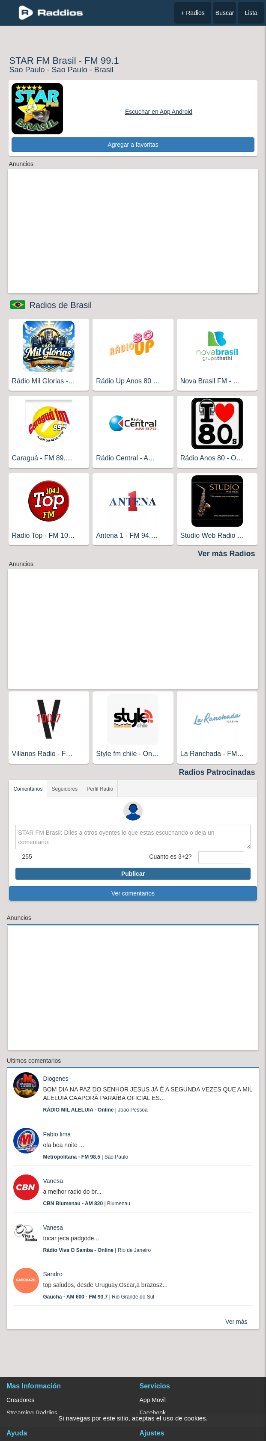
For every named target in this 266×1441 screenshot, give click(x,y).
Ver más (236, 1321)
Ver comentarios (133, 893)
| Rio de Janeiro (97, 1250)
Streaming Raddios (31, 1412)
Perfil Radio (100, 789)
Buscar (224, 12)
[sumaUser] (221, 857)
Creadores (20, 1400)
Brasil (104, 69)
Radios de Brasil (61, 305)
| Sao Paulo (86, 1157)
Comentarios (27, 789)
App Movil (153, 1400)
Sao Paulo (27, 69)
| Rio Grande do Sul (98, 1297)
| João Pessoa (95, 1110)
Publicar (133, 873)
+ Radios (193, 12)
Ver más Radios (226, 553)
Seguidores (64, 789)
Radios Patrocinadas (217, 772)
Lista (251, 12)
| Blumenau (86, 1204)
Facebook (153, 1412)
